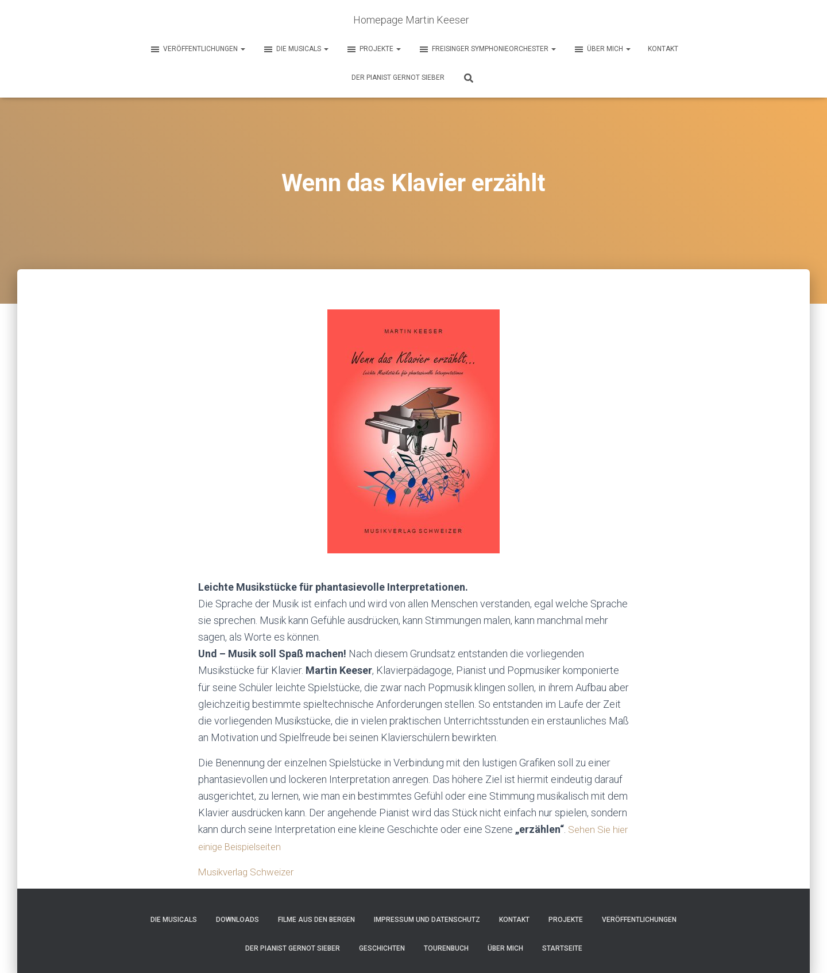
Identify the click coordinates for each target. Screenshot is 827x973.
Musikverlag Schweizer (250, 872)
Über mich (602, 49)
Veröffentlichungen (197, 49)
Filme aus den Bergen (316, 920)
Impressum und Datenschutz (427, 920)
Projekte (373, 49)
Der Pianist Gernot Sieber (398, 77)
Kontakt (663, 49)
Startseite (562, 948)
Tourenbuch (446, 948)
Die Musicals (295, 49)
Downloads (237, 920)
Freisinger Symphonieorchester (487, 49)
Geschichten (382, 948)
